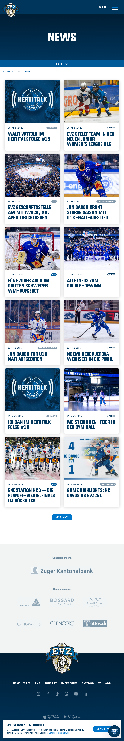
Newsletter (22, 683)
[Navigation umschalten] (108, 7)
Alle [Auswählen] (62, 63)
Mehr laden (62, 517)
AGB (108, 683)
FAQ (37, 683)
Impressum (69, 683)
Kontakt (50, 683)
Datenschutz (91, 683)
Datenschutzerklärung (59, 733)
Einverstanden (105, 729)
